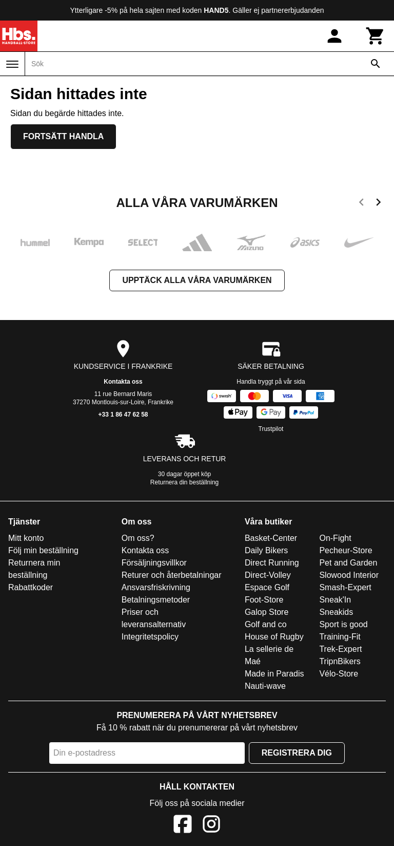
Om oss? (138, 538)
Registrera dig (297, 752)
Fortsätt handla (63, 136)
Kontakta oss (123, 381)
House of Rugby (274, 636)
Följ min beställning (43, 550)
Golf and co (266, 624)
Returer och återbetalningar (172, 575)
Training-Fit (339, 636)
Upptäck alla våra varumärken (196, 280)
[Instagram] (211, 826)
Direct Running (272, 562)
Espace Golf (267, 587)
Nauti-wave (265, 686)
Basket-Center (271, 538)
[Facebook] (182, 826)
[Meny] (12, 64)
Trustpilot (271, 429)
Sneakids (336, 612)
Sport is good (343, 624)
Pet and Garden (348, 562)
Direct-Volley (268, 575)
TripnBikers (339, 661)
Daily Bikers (266, 550)
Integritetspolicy (150, 636)
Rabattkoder (30, 587)
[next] (378, 204)
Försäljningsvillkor (154, 562)
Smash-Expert (345, 587)
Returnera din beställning (184, 482)
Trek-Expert (340, 649)
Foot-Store (264, 599)
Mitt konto (26, 538)
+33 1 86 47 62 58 (123, 414)
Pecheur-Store (345, 550)
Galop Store (266, 612)
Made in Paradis (274, 673)
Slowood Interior (349, 575)
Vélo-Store (338, 673)
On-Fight (335, 538)
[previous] (361, 204)
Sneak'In (335, 599)
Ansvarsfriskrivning (156, 587)
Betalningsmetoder (156, 599)
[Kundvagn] (375, 36)
